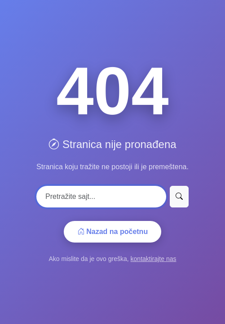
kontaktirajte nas (153, 258)
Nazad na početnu (112, 231)
